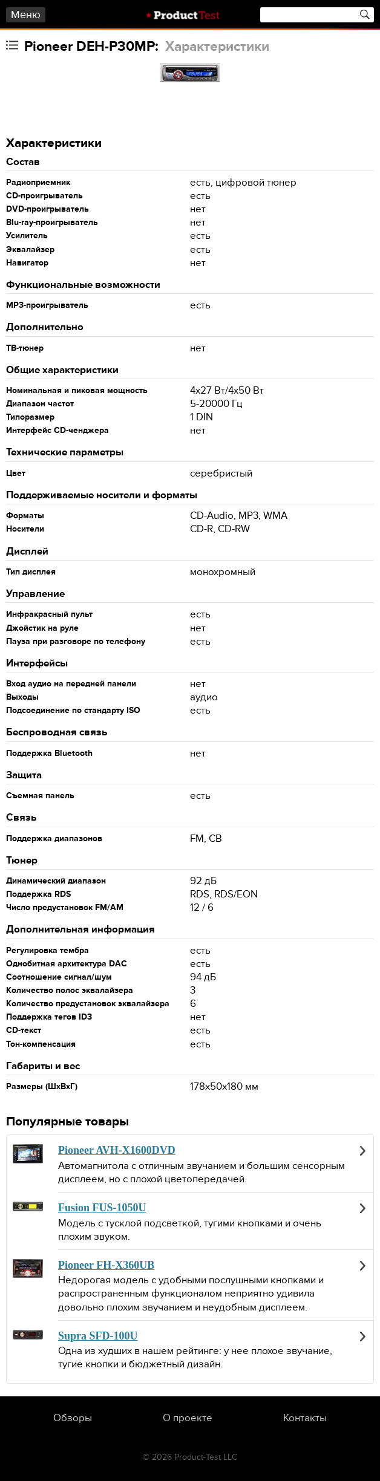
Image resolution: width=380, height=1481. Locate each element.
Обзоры (72, 1418)
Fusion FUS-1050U (102, 1208)
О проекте (187, 1418)
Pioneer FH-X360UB (106, 1265)
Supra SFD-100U (98, 1336)
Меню (26, 14)
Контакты (305, 1418)
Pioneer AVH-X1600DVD (116, 1150)
